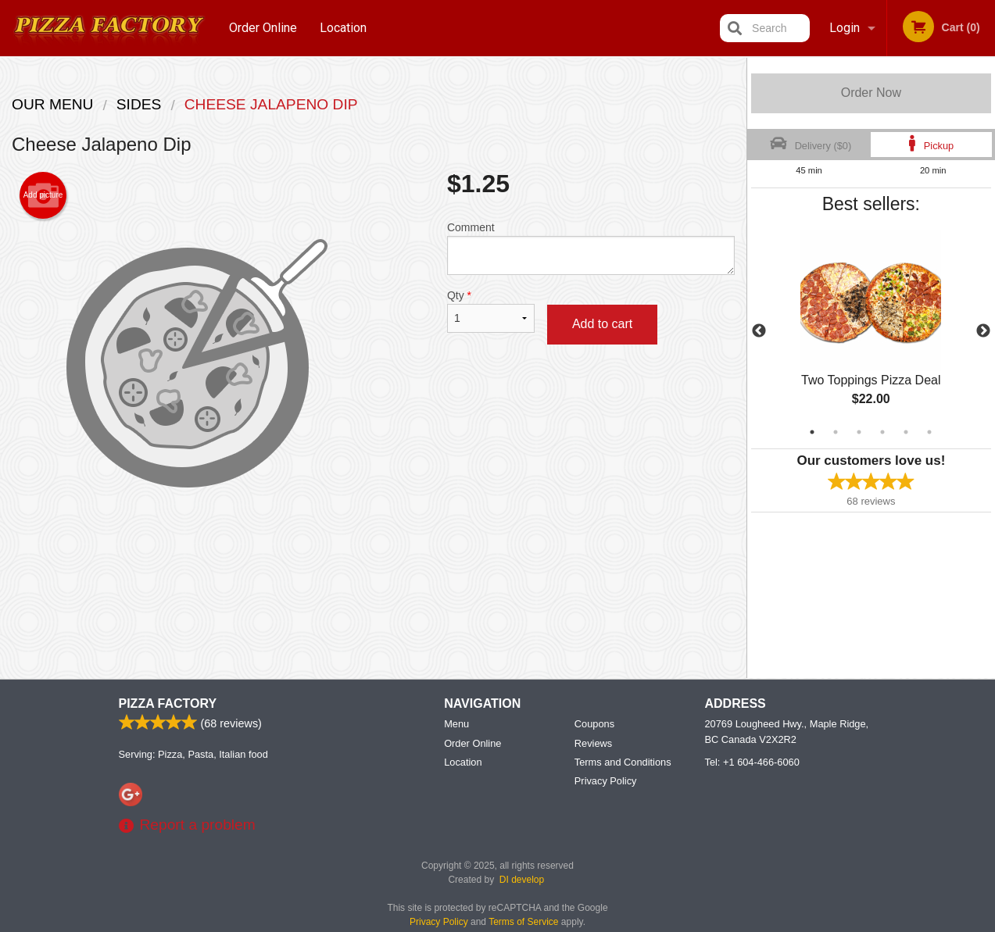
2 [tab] (835, 432)
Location (343, 27)
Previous (759, 331)
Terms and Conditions (622, 762)
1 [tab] (812, 432)
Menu (456, 724)
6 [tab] (929, 432)
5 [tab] (906, 432)
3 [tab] (859, 432)
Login (844, 27)
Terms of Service (523, 921)
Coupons (594, 724)
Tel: (752, 762)
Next (983, 331)
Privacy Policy (605, 781)
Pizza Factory (168, 703)
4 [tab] (882, 432)
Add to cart (602, 323)
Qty (491, 311)
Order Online (263, 27)
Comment (591, 248)
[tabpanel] (871, 331)
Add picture (43, 195)
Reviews (593, 743)
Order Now (871, 92)
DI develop (521, 879)
